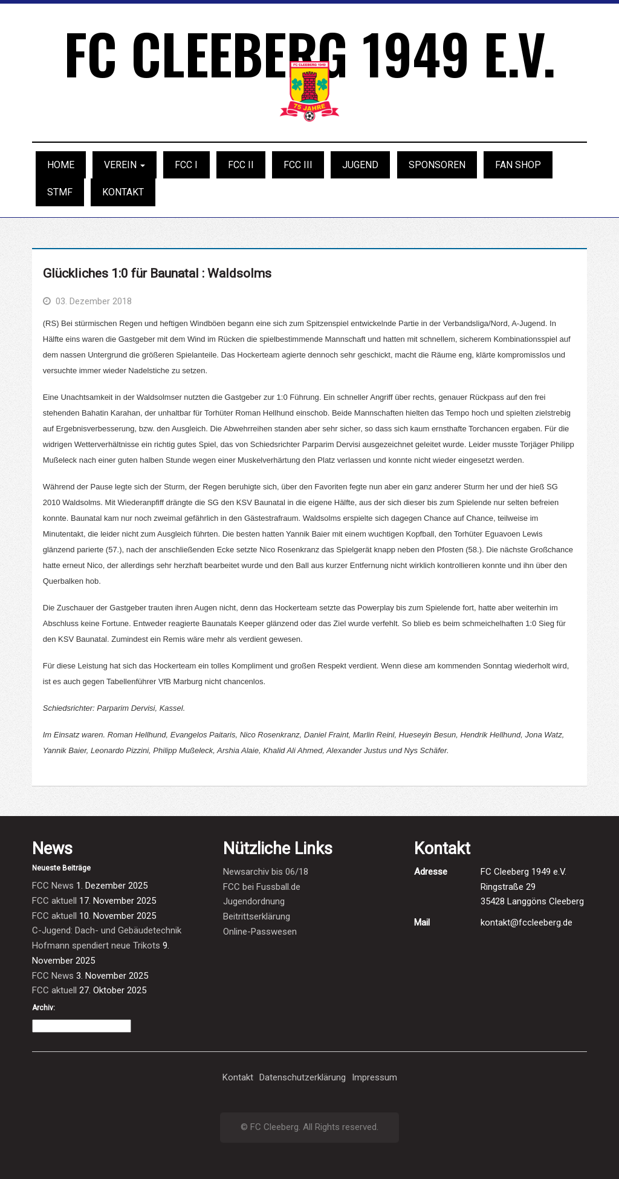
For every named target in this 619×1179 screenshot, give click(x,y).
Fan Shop (518, 165)
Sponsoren (437, 165)
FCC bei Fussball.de (261, 886)
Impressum (374, 1077)
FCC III (298, 165)
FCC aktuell (54, 900)
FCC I (186, 165)
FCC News (53, 885)
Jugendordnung (254, 901)
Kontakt (123, 192)
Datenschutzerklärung (302, 1077)
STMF (60, 192)
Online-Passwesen (260, 931)
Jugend (360, 165)
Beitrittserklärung (256, 916)
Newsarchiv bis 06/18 (265, 871)
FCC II (241, 165)
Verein (124, 165)
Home (60, 165)
